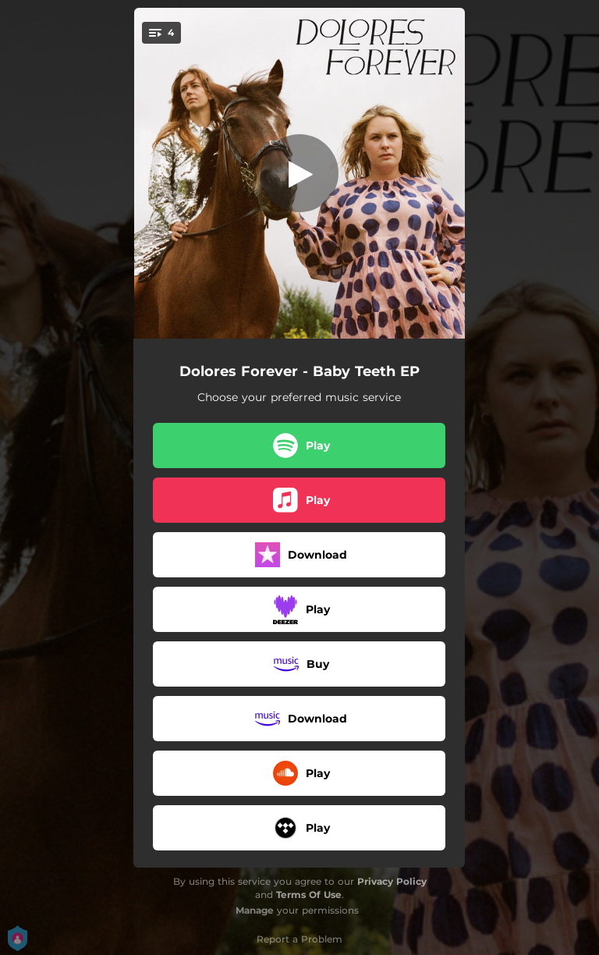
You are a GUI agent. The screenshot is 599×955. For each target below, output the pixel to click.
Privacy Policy (392, 881)
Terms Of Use (309, 894)
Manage (255, 910)
